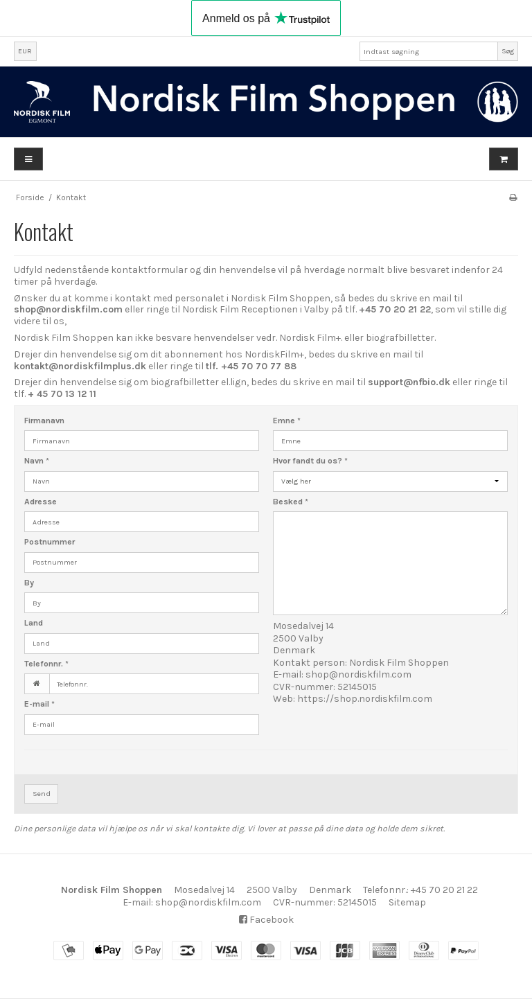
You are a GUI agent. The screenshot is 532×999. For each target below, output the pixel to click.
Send (42, 793)
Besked (290, 501)
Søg (508, 50)
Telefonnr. (46, 664)
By (29, 582)
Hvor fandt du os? (310, 461)
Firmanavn (44, 420)
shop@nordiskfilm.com (358, 674)
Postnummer (49, 542)
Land (33, 623)
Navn (36, 461)
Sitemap (407, 902)
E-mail (39, 704)
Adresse (40, 501)
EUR (25, 50)
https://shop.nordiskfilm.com (364, 699)
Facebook (266, 920)
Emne (287, 420)
